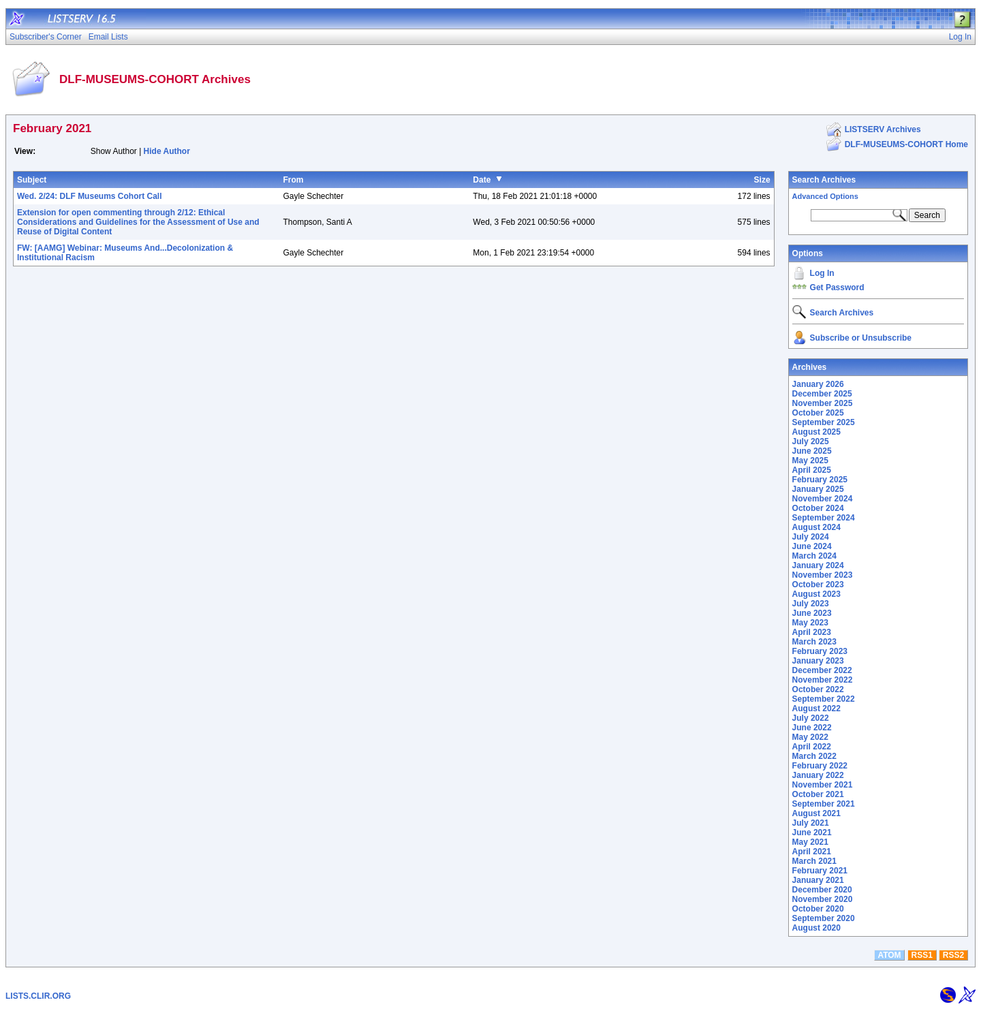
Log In (822, 273)
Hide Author (167, 151)
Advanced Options (825, 196)
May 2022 (810, 737)
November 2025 (822, 403)
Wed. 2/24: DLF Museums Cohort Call (89, 196)
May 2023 (810, 622)
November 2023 (822, 575)
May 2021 (810, 842)
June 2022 (812, 727)
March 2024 (814, 556)
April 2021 (811, 851)
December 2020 (822, 890)
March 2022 (814, 756)
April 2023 (811, 632)
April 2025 (811, 470)
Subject (31, 180)
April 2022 (811, 746)
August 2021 (816, 813)
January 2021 (818, 880)
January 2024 (818, 565)
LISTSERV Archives (883, 129)
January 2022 (818, 775)
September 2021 (823, 804)
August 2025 (816, 432)
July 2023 (810, 603)
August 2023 (816, 594)
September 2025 (823, 422)
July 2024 (810, 537)
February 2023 (819, 651)
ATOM (889, 955)
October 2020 (818, 909)
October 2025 (818, 413)
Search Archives (824, 180)
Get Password (837, 287)
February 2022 (819, 766)
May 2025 (810, 460)
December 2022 (822, 670)
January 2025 (818, 489)
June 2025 (812, 451)
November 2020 (822, 899)
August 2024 (816, 527)
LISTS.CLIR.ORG (38, 996)
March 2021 (814, 861)
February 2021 (819, 870)
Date (481, 180)
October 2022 (818, 689)
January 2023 (818, 661)
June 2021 (812, 832)
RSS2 (953, 955)
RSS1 (922, 955)
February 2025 (819, 479)
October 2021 (818, 794)
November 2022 (822, 680)
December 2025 (822, 394)
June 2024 (812, 546)
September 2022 (823, 699)
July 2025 (810, 441)
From (293, 180)
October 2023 (818, 584)
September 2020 (823, 918)
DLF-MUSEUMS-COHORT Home (906, 144)
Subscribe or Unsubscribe (861, 338)
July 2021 (810, 823)
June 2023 (812, 613)
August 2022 (816, 708)
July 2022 (810, 718)
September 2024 (823, 518)
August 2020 (816, 928)
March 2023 (814, 642)
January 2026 (818, 384)
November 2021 (822, 785)
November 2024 (822, 498)
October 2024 (818, 508)
